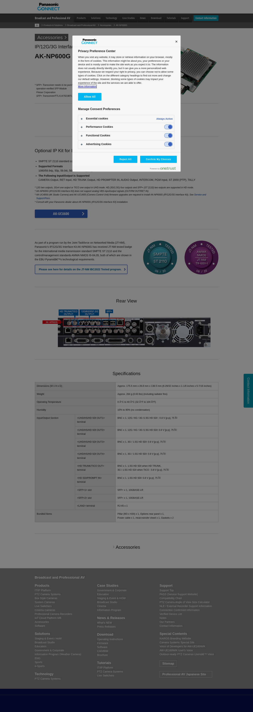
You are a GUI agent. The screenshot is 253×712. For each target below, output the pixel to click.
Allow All (90, 96)
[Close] (176, 41)
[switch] (168, 127)
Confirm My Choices (158, 159)
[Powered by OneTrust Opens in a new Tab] (164, 169)
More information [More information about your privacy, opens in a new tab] (87, 86)
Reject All (125, 159)
